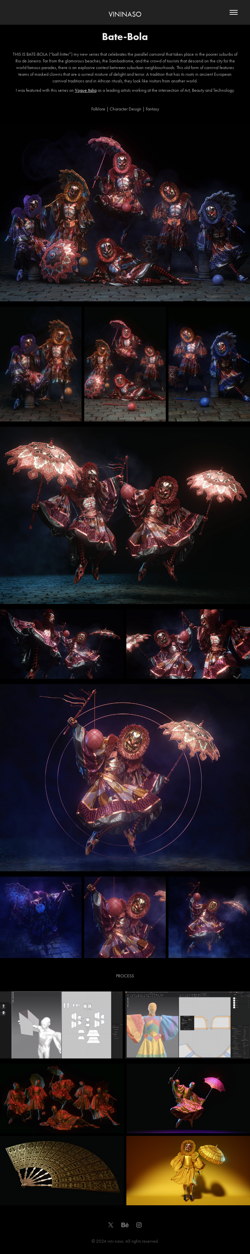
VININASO (125, 14)
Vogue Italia (86, 90)
